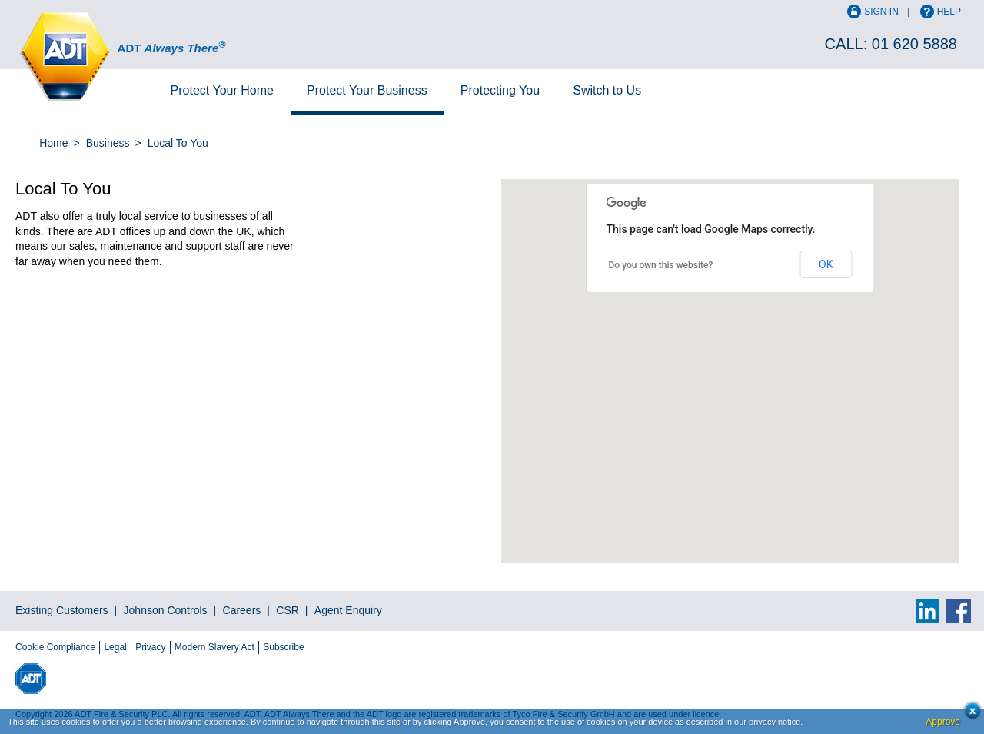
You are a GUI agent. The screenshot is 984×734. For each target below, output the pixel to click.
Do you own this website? (661, 265)
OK (826, 264)
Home (222, 90)
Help (949, 11)
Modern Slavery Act (214, 647)
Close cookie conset (968, 715)
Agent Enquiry (348, 610)
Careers (242, 610)
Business (367, 90)
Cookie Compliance (55, 647)
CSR (287, 610)
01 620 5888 (914, 43)
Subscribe (283, 647)
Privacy (150, 647)
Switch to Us (607, 90)
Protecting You (500, 90)
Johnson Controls (166, 610)
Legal (115, 647)
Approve (943, 721)
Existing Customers (61, 610)
